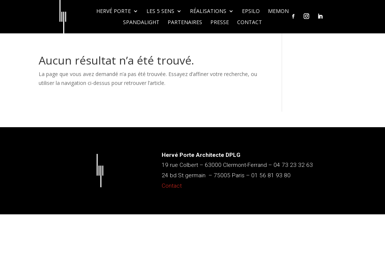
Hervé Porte (113, 11)
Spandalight (141, 23)
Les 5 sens (160, 11)
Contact (249, 23)
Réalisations (208, 11)
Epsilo (251, 11)
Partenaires (185, 23)
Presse (219, 23)
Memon (278, 11)
